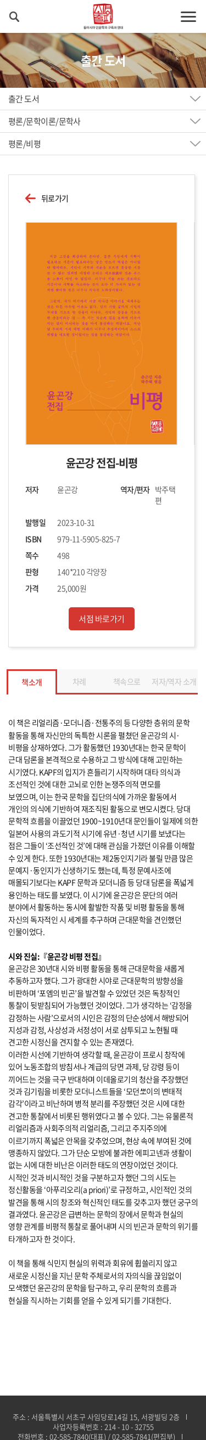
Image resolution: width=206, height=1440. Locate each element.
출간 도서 (23, 99)
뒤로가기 (55, 198)
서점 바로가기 (101, 619)
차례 (79, 681)
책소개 (31, 681)
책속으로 (127, 681)
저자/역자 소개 (174, 681)
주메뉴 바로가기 (0, 0)
